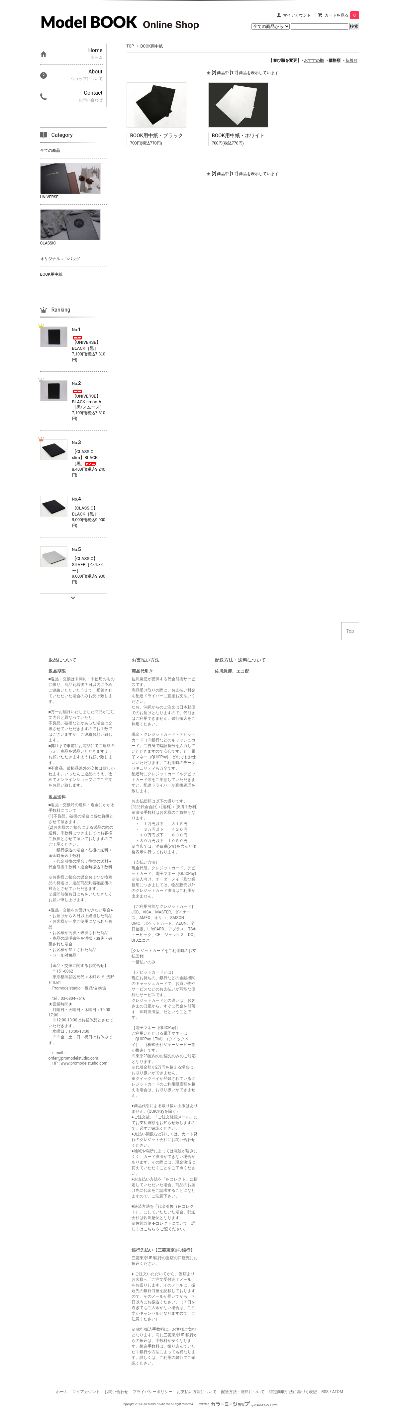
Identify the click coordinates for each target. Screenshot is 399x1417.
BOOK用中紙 (152, 46)
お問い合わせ (116, 1391)
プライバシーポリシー (152, 1391)
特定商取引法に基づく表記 (293, 1391)
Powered (237, 1404)
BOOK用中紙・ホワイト (238, 136)
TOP (130, 46)
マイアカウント (297, 15)
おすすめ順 (314, 60)
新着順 (351, 60)
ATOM (337, 1391)
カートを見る (342, 15)
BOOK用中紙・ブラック (156, 136)
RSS (325, 1391)
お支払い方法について (197, 1391)
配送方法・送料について (243, 1391)
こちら (150, 1229)
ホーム (62, 1391)
